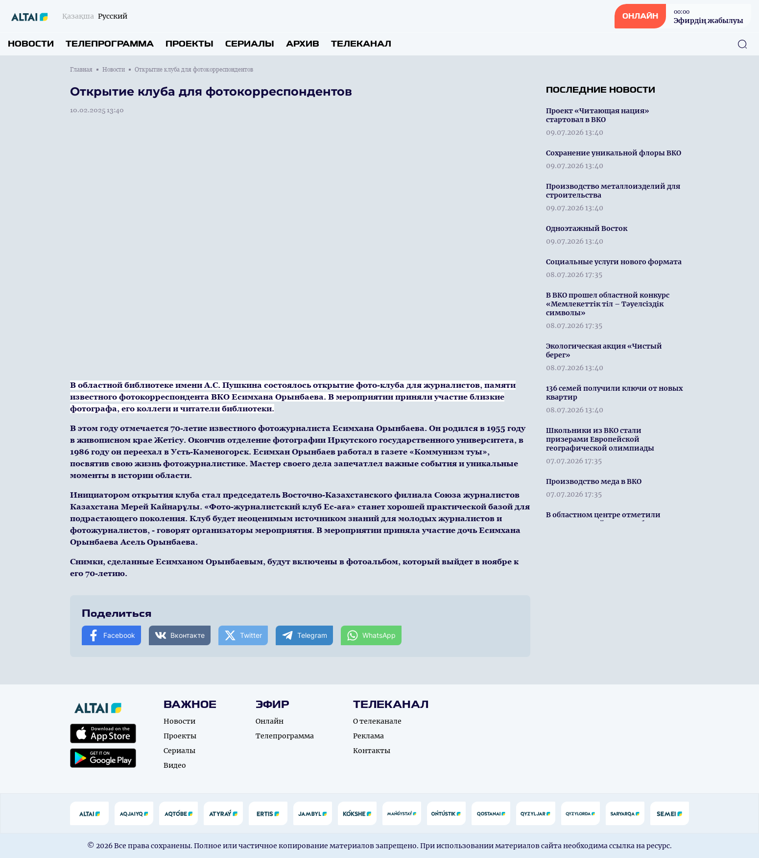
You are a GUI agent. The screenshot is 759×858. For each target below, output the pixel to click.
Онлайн (270, 721)
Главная (81, 69)
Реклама (368, 736)
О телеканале (377, 721)
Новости (31, 44)
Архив (302, 44)
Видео (175, 765)
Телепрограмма (110, 44)
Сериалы (249, 44)
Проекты (189, 44)
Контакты (371, 750)
